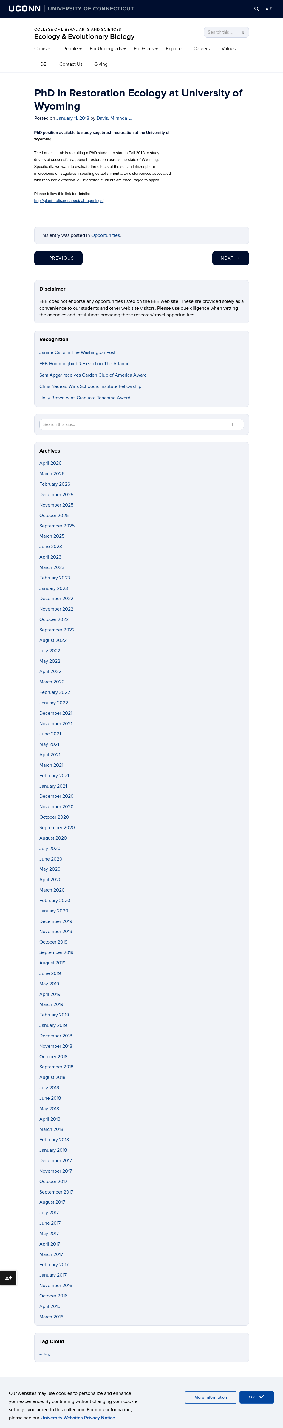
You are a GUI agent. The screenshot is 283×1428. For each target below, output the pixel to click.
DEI (43, 64)
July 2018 (49, 1088)
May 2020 (50, 869)
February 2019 (54, 1015)
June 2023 (50, 547)
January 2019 (53, 1025)
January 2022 (53, 703)
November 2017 (55, 1171)
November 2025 (56, 505)
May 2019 (49, 984)
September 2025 (57, 526)
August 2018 (52, 1077)
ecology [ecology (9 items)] (44, 1354)
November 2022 (56, 609)
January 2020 (53, 911)
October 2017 (53, 1182)
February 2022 (54, 692)
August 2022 (53, 640)
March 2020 (52, 890)
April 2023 (50, 557)
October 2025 (54, 516)
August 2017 (52, 1202)
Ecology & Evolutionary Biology (84, 36)
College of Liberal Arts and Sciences (77, 29)
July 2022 (49, 651)
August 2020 (53, 838)
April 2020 (50, 880)
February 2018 (54, 1140)
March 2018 (51, 1129)
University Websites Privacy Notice (78, 1418)
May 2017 (49, 1234)
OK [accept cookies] (257, 1397)
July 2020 (50, 849)
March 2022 (51, 682)
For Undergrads (106, 49)
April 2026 (50, 463)
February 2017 (54, 1265)
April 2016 (49, 1306)
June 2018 (50, 1098)
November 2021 (55, 724)
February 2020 (54, 901)
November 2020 (56, 807)
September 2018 (56, 1067)
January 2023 (53, 588)
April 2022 (50, 671)
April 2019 (49, 994)
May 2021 (49, 744)
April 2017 (49, 1244)
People (70, 49)
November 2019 (55, 932)
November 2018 (55, 1046)
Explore (174, 49)
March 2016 (51, 1317)
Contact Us (70, 64)
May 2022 (49, 661)
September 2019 (56, 952)
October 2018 (53, 1057)
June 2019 (50, 973)
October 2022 (54, 619)
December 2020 (56, 796)
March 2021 (51, 765)
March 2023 (51, 567)
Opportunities (105, 235)
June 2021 (50, 734)
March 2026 (51, 474)
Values (229, 49)
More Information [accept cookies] (210, 1397)
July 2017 (49, 1213)
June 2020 (50, 859)
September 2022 (57, 630)
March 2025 (51, 536)
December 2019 (55, 921)
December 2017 (55, 1161)
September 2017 (56, 1192)
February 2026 (54, 484)
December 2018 (55, 1036)
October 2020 (54, 817)
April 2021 (49, 755)
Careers (202, 49)
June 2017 (50, 1223)
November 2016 (55, 1286)
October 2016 (53, 1296)
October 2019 (53, 942)
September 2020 (57, 828)
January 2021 (53, 786)
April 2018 (49, 1119)
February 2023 (54, 578)
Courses (42, 49)
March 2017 (51, 1254)
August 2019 (52, 963)
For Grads (144, 49)
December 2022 (56, 599)
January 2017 (53, 1275)
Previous (58, 258)
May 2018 (49, 1109)
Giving (101, 64)
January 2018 (53, 1150)
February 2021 (54, 776)
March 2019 (51, 1004)
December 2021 (55, 713)
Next (231, 258)
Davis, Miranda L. (114, 118)
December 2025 (56, 495)
